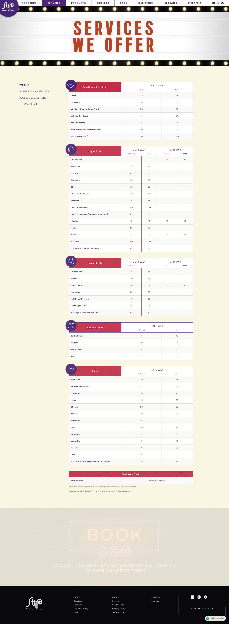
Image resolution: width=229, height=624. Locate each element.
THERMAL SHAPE (28, 104)
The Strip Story (81, 609)
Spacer (209, 3)
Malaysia (194, 3)
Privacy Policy (119, 609)
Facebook (213, 3)
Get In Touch (118, 605)
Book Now (29, 3)
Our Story (146, 3)
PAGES (77, 597)
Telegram (222, 3)
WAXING (24, 85)
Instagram (218, 3)
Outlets (103, 3)
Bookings (154, 601)
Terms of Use (118, 612)
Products (78, 3)
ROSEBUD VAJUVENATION (33, 97)
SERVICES (155, 597)
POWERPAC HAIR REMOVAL (34, 91)
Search (169, 3)
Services (54, 3)
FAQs (123, 3)
